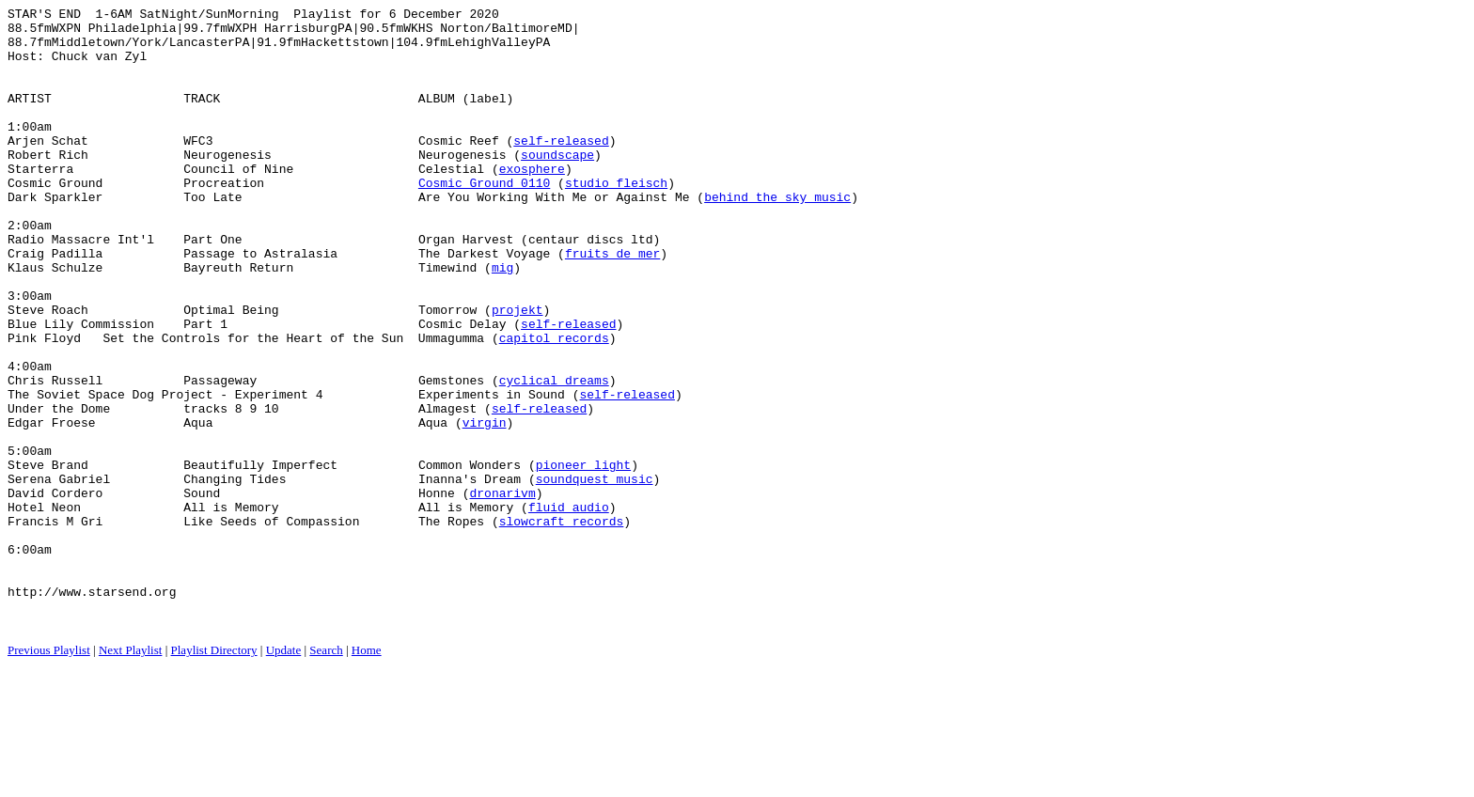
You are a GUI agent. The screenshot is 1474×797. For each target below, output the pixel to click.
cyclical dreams (554, 455)
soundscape (557, 185)
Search (325, 774)
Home (367, 774)
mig (502, 320)
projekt (517, 371)
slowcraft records (561, 625)
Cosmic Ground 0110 (484, 219)
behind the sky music (777, 235)
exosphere (532, 202)
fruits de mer (612, 303)
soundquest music (594, 574)
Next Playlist (131, 774)
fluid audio (568, 608)
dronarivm (502, 591)
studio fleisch (616, 219)
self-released (560, 168)
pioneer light (583, 557)
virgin (485, 506)
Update (284, 774)
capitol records (554, 405)
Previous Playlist (49, 774)
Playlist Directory (214, 774)
